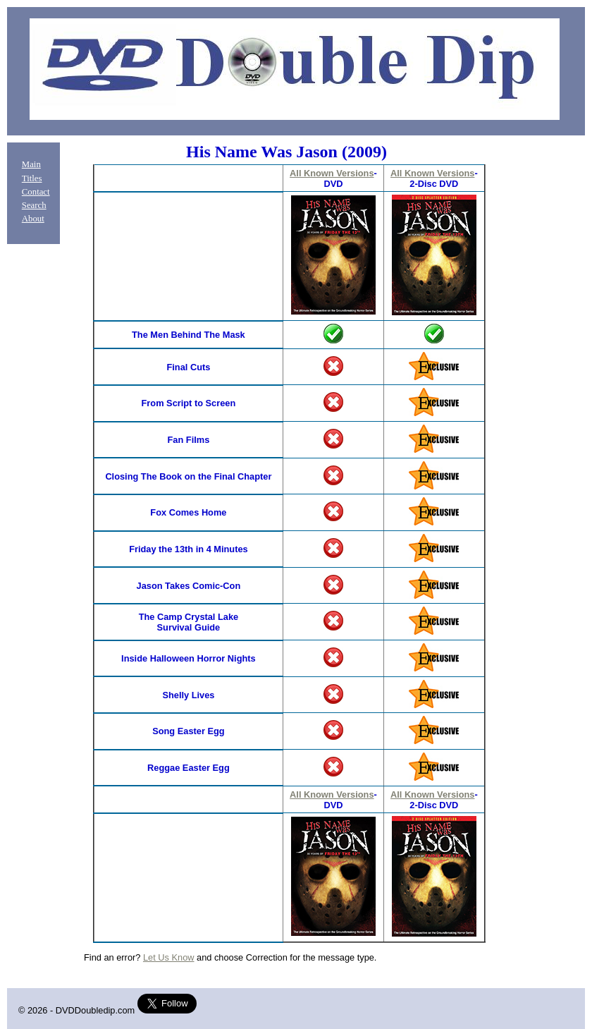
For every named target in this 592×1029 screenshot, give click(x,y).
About (33, 219)
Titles (32, 178)
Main (31, 164)
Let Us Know (169, 957)
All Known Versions (332, 173)
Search (34, 205)
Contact (36, 192)
